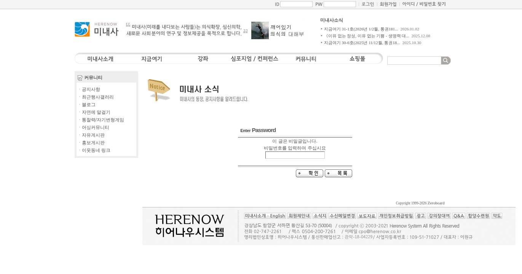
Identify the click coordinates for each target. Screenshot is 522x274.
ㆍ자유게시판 (91, 135)
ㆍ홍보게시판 (91, 142)
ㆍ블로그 (86, 104)
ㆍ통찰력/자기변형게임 (100, 120)
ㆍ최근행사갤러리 (95, 97)
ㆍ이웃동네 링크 (93, 150)
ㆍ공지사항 (88, 89)
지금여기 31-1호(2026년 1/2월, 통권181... (361, 29)
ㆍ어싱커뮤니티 (93, 127)
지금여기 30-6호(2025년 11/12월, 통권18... (362, 42)
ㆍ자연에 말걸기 (93, 112)
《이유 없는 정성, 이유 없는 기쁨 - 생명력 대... (366, 35)
